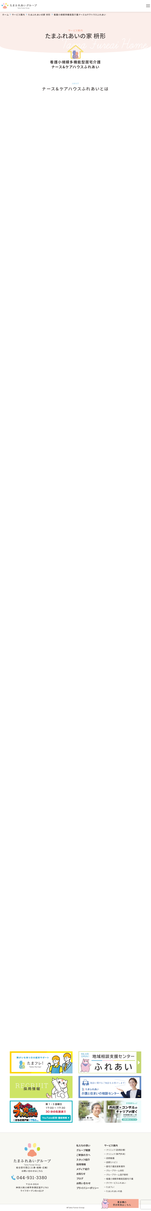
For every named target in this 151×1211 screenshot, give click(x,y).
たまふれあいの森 (114, 1191)
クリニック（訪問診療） (116, 1149)
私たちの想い (83, 1145)
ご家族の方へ (83, 1155)
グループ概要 (83, 1150)
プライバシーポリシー (87, 1188)
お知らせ (80, 1173)
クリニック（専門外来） (116, 1153)
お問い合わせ (83, 1183)
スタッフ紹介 (83, 1159)
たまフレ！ (110, 1186)
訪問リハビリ (112, 1162)
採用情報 (81, 1164)
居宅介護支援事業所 (115, 1166)
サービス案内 (111, 1145)
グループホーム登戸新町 (117, 1174)
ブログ (79, 1178)
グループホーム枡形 (115, 1170)
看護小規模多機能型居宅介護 (119, 1178)
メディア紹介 (83, 1169)
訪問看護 (110, 1158)
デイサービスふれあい (116, 1182)
